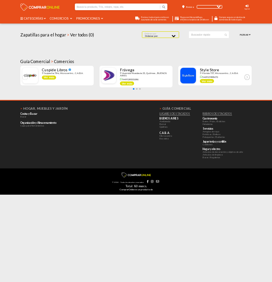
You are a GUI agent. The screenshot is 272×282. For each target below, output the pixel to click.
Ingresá (247, 9)
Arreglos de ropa (211, 131)
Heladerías (208, 124)
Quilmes (164, 126)
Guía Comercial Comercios (47, 61)
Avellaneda (165, 121)
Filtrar (245, 34)
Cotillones (208, 144)
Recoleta (164, 138)
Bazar (23, 116)
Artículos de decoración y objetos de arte (223, 151)
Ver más (49, 77)
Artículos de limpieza (213, 154)
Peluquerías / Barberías (214, 137)
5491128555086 (129, 79)
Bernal (163, 124)
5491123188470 (209, 77)
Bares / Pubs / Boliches (214, 121)
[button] (133, 89)
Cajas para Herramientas (32, 125)
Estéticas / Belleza (211, 134)
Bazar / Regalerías (211, 157)
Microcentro (166, 135)
